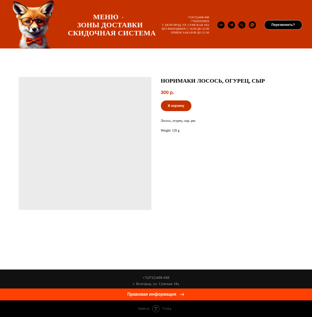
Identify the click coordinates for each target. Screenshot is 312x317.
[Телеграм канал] (231, 24)
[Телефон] (241, 24)
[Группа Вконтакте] (221, 24)
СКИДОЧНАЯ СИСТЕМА (112, 33)
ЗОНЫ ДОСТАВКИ (110, 25)
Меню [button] (106, 17)
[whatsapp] (252, 24)
